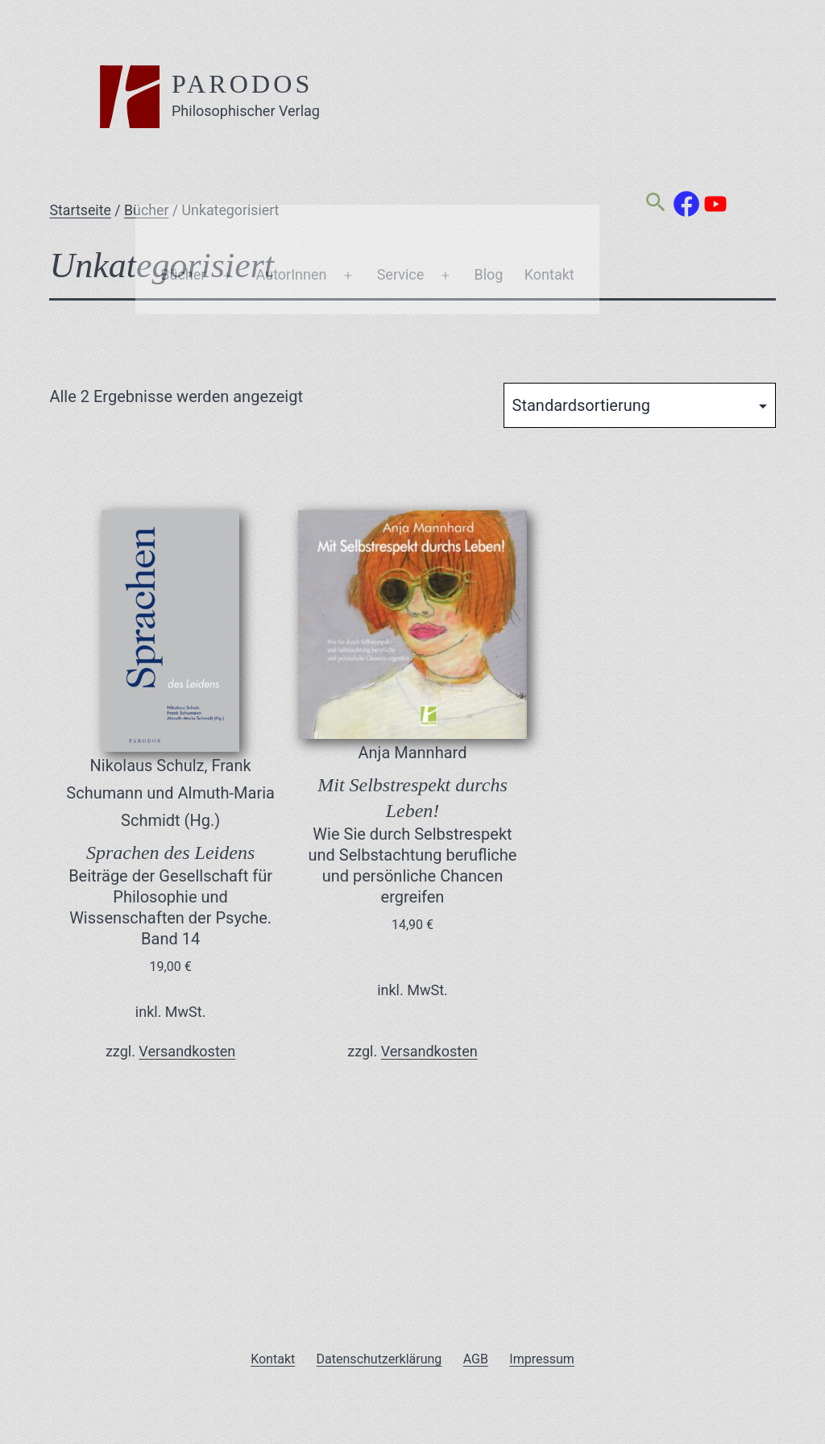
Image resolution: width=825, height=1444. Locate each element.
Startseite (79, 210)
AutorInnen (291, 170)
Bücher (182, 170)
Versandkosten (187, 1051)
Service (401, 170)
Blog (488, 170)
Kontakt (549, 170)
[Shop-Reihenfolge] (640, 405)
